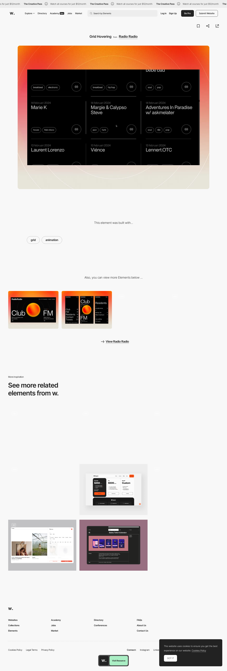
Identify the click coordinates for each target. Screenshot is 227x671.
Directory (42, 13)
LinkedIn (157, 650)
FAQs (139, 620)
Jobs (69, 13)
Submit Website (207, 13)
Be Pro (187, 13)
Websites (12, 620)
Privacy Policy (47, 650)
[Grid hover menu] (42, 488)
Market (78, 13)
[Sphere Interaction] (140, 310)
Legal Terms (32, 650)
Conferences (100, 625)
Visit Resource (118, 660)
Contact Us (142, 630)
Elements (12, 630)
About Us (141, 625)
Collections (13, 625)
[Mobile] (87, 310)
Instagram (145, 650)
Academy (57, 13)
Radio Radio (128, 36)
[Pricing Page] (113, 489)
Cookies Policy (15, 650)
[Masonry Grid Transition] (185, 432)
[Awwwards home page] (104, 660)
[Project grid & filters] (42, 545)
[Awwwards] (12, 13)
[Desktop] (33, 310)
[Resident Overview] (194, 310)
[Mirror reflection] (42, 432)
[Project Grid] (185, 489)
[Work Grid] (113, 433)
